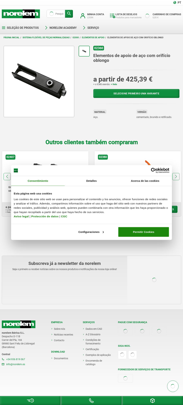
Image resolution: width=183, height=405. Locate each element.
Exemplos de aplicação (98, 355)
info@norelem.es (13, 364)
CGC (64, 216)
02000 (76, 37)
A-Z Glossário (93, 334)
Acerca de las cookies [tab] (145, 180)
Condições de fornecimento (93, 342)
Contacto (59, 340)
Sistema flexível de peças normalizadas (46, 37)
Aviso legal (21, 216)
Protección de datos (45, 216)
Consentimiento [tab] (38, 180)
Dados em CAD (94, 328)
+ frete (114, 84)
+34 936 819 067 (13, 359)
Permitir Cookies (143, 231)
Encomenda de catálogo (94, 362)
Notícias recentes (63, 334)
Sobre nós (59, 328)
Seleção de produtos (20, 28)
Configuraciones (91, 231)
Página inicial (11, 37)
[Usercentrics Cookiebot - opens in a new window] (153, 170)
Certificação (92, 349)
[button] (7, 176)
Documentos (61, 358)
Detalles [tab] (91, 180)
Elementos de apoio (93, 37)
